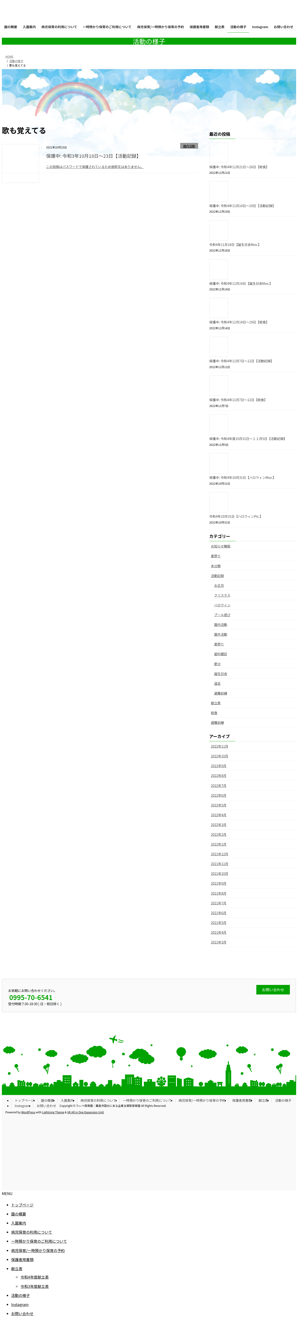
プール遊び (222, 614)
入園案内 (67, 1100)
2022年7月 (219, 785)
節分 (217, 664)
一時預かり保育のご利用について (147, 1100)
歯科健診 (220, 653)
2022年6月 (219, 795)
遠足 (217, 683)
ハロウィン (222, 605)
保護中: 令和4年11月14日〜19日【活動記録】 (242, 205)
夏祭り (216, 556)
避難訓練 (220, 693)
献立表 (216, 703)
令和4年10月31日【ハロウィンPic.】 (236, 516)
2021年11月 (219, 863)
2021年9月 (219, 883)
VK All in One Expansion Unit (85, 1112)
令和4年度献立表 (34, 1277)
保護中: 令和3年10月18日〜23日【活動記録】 (93, 155)
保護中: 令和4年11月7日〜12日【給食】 (238, 399)
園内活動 (189, 146)
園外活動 (220, 634)
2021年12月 (219, 854)
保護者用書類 (242, 1100)
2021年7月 (219, 903)
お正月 (219, 585)
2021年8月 (219, 893)
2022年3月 (219, 824)
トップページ (24, 1100)
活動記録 (217, 575)
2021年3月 (219, 942)
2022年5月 (219, 805)
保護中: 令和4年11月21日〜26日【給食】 (239, 167)
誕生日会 (220, 673)
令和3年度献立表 (34, 1286)
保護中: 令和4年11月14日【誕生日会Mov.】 (241, 283)
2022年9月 (219, 765)
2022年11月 (219, 746)
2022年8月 (219, 775)
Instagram (22, 1105)
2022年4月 (219, 815)
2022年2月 (219, 834)
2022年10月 (219, 756)
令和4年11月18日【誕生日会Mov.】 (235, 244)
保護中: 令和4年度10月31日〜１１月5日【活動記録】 (248, 438)
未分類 (216, 566)
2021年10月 (219, 873)
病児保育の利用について (98, 1100)
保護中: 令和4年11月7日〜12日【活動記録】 (241, 361)
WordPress (28, 1112)
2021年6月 (219, 912)
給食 (214, 712)
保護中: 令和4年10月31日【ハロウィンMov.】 (242, 477)
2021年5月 (219, 922)
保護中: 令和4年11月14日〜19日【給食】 (239, 322)
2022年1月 (219, 844)
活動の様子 (283, 1100)
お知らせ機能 (220, 546)
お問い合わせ (46, 1105)
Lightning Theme (53, 1112)
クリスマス (222, 595)
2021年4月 (219, 932)
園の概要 (47, 1100)
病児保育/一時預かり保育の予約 (202, 1100)
